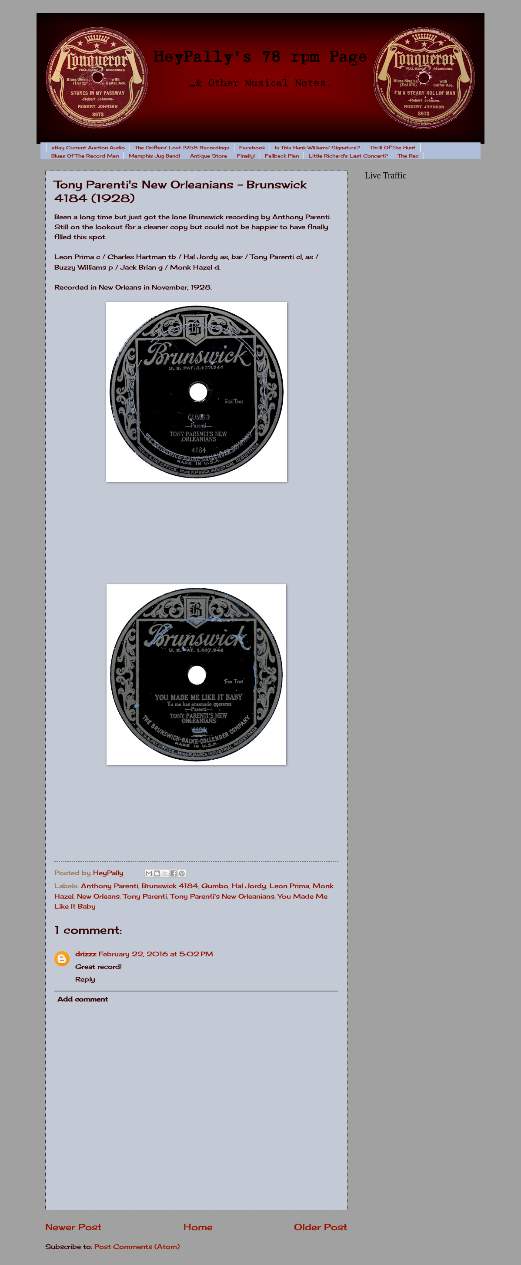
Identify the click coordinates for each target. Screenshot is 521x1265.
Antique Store (208, 156)
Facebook (252, 148)
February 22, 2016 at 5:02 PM (156, 954)
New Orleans (98, 896)
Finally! (246, 156)
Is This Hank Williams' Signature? (317, 148)
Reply (85, 979)
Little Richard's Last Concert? (348, 156)
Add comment (82, 999)
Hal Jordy (249, 886)
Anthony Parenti (109, 886)
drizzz (85, 954)
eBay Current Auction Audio (88, 148)
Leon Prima (289, 886)
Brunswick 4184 (170, 886)
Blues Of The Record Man (85, 156)
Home (198, 1227)
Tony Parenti (145, 896)
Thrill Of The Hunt (392, 148)
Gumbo (214, 886)
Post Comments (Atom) (137, 1247)
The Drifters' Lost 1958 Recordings (182, 148)
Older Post (320, 1227)
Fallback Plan (282, 156)
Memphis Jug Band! (154, 156)
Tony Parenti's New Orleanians (222, 896)
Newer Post (73, 1227)
